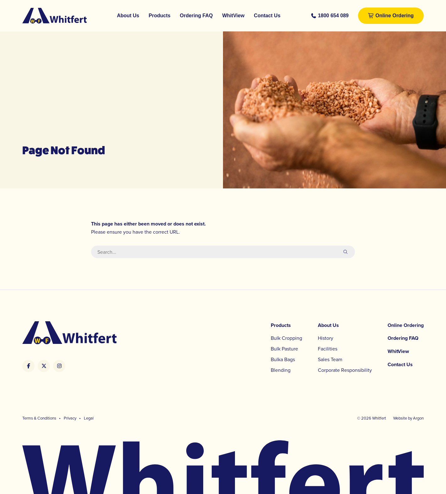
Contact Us (267, 15)
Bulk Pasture (284, 348)
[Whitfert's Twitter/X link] (44, 366)
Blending (281, 369)
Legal (89, 418)
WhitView (233, 15)
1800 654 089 (333, 15)
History (325, 337)
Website (400, 418)
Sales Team (330, 359)
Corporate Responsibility (345, 369)
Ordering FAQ (196, 15)
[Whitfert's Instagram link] (59, 366)
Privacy (70, 418)
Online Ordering (394, 15)
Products (159, 15)
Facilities (327, 348)
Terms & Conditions (39, 418)
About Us (128, 15)
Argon (418, 418)
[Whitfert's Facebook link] (28, 366)
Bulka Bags (283, 359)
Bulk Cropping (286, 337)
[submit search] (345, 252)
